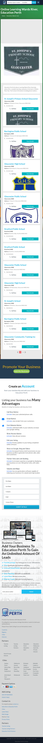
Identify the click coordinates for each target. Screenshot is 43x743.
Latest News (5, 711)
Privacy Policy (6, 719)
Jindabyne (26, 667)
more (24, 352)
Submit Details (21, 507)
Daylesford (7, 671)
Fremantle (35, 673)
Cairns (15, 669)
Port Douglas (27, 669)
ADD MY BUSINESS (7, 694)
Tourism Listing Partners (16, 646)
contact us (15, 704)
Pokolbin (35, 675)
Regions (4, 632)
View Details (30, 108)
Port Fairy (36, 671)
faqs (8, 716)
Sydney (6, 663)
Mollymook (17, 675)
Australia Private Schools (35, 649)
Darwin (16, 665)
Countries (4, 630)
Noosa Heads (36, 667)
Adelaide (35, 663)
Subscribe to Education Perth (9, 706)
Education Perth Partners (9, 731)
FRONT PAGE (5, 697)
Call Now (13, 108)
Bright (6, 669)
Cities (3, 634)
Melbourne (17, 663)
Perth (5, 665)
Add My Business (21, 371)
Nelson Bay (7, 667)
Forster (35, 669)
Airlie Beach (7, 675)
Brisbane (25, 663)
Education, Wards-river (13, 16)
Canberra (35, 665)
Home (3, 16)
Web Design (5, 714)
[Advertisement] (21, 31)
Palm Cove (26, 675)
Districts (4, 637)
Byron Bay (17, 667)
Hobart (25, 665)
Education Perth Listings (21, 741)
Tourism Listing (6, 726)
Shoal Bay (16, 671)
